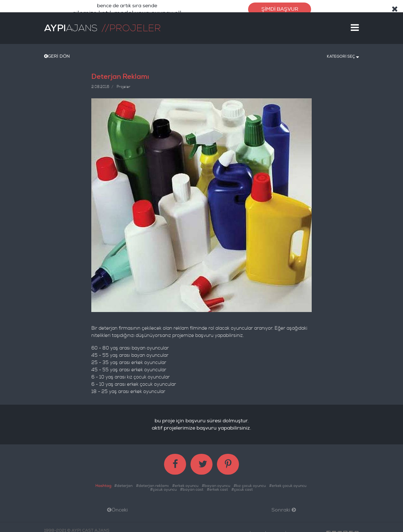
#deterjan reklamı (152, 483)
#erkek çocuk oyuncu (287, 483)
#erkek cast (217, 486)
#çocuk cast (242, 486)
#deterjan (123, 483)
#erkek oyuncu (185, 483)
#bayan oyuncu (216, 483)
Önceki (117, 507)
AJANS (70, 25)
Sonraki (283, 507)
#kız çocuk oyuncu (250, 483)
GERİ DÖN (57, 53)
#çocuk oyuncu (163, 486)
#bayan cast (191, 486)
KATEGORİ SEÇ (343, 53)
